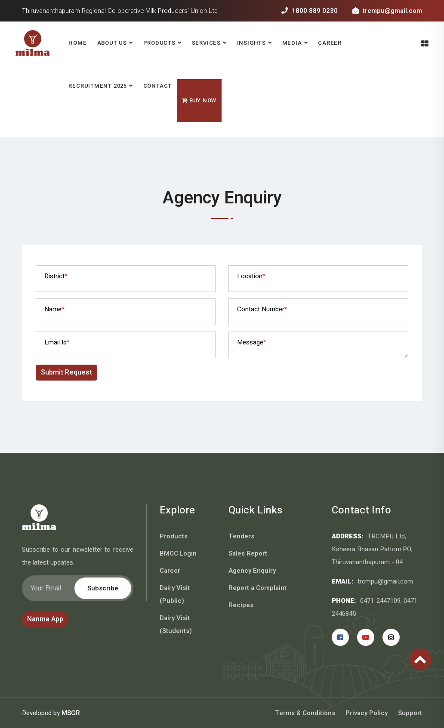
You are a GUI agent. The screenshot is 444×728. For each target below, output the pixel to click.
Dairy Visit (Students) (176, 624)
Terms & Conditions (305, 713)
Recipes (240, 605)
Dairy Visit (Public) (175, 594)
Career (330, 43)
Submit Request (66, 372)
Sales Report (247, 553)
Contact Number (262, 309)
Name (54, 309)
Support (410, 713)
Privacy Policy (366, 713)
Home (77, 43)
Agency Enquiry (252, 570)
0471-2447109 (380, 600)
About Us (112, 43)
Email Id (57, 342)
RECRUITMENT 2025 (97, 86)
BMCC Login (178, 553)
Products (159, 43)
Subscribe (102, 588)
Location (251, 276)
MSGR (71, 713)
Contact (157, 86)
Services (206, 43)
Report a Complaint (257, 588)
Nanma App (45, 619)
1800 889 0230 (309, 10)
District (56, 276)
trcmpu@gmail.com (387, 10)
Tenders (241, 536)
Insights (251, 43)
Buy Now (199, 100)
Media (292, 43)
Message (251, 342)
